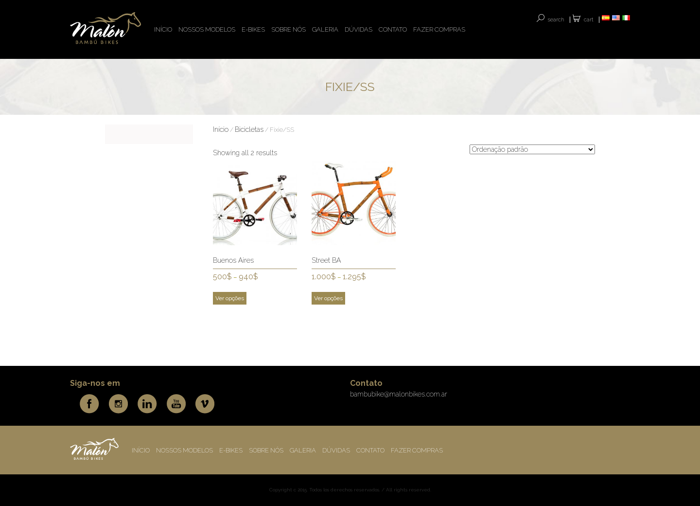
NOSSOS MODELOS (206, 29)
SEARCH (556, 20)
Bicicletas (249, 129)
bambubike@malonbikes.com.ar (398, 394)
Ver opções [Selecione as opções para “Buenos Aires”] (229, 298)
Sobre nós (288, 29)
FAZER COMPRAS (439, 29)
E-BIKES (253, 29)
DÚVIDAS (358, 29)
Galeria (325, 29)
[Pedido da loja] (532, 149)
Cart (589, 20)
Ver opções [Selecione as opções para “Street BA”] (328, 298)
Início (220, 129)
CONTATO (393, 29)
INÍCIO (163, 29)
